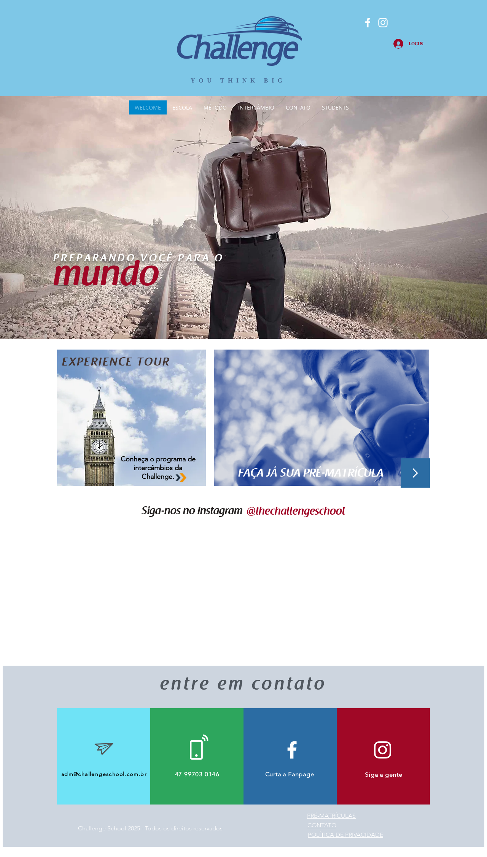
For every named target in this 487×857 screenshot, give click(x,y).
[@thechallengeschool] (295, 512)
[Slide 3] (250, 320)
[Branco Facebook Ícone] (367, 22)
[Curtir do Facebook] (102, 13)
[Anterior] (41, 217)
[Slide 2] (243, 320)
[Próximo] (445, 217)
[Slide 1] (237, 320)
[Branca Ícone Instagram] (383, 22)
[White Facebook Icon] (292, 750)
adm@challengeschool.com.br (104, 774)
